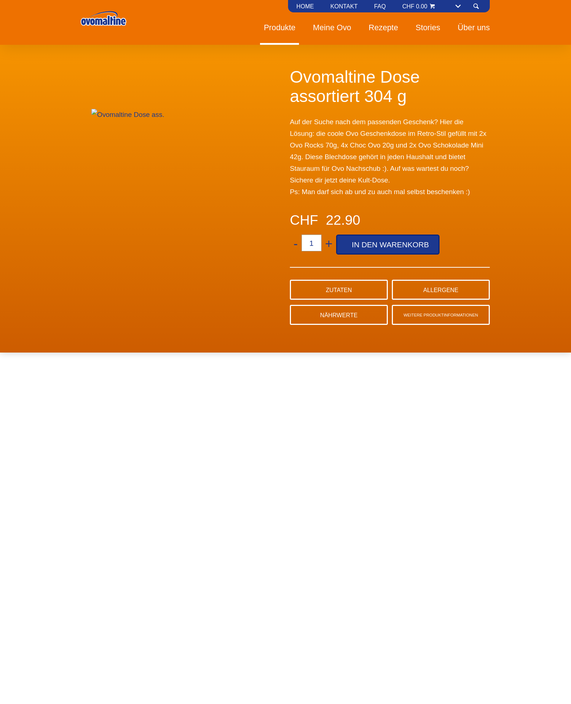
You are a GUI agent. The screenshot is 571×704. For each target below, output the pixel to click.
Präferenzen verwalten (256, 412)
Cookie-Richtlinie (347, 372)
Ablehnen (189, 412)
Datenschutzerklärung (289, 384)
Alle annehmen (332, 412)
